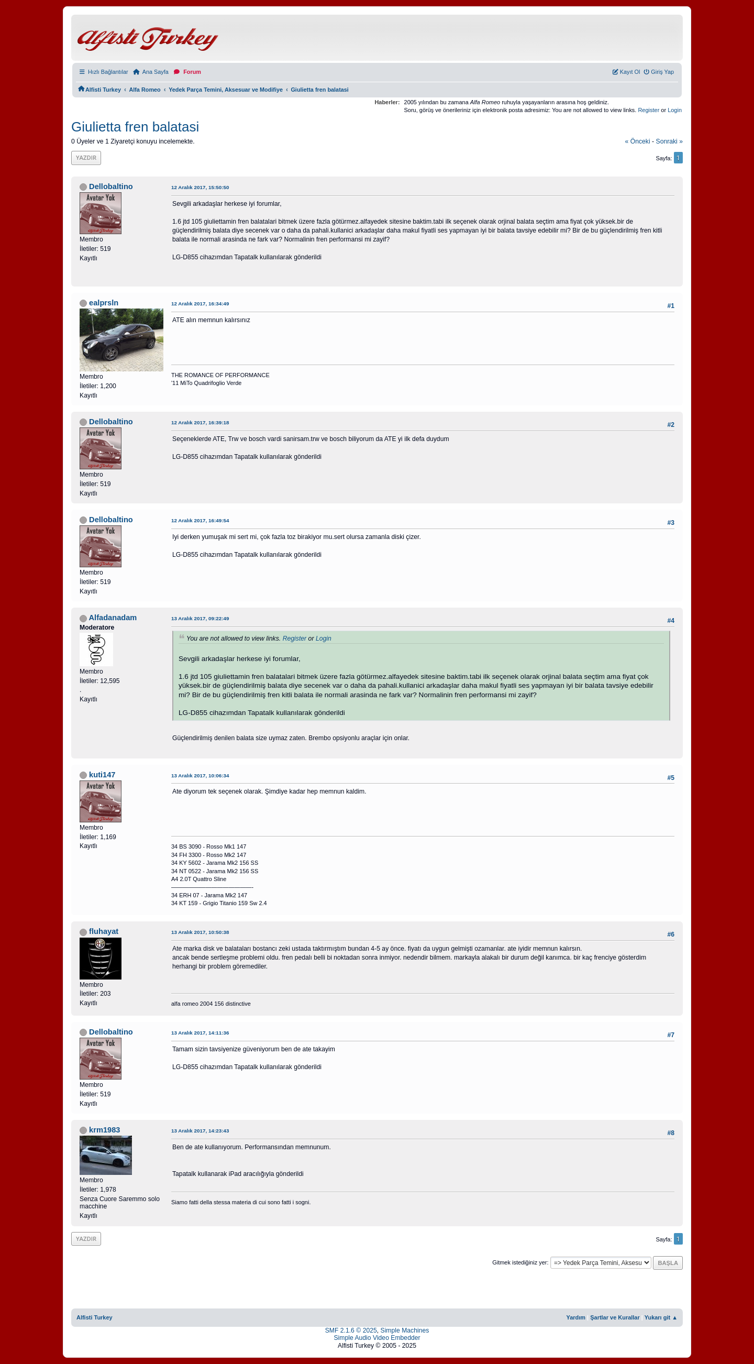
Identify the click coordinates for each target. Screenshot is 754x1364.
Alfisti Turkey (94, 1317)
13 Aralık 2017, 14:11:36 (200, 1033)
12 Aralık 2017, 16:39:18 (200, 422)
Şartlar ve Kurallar (615, 1317)
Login (675, 110)
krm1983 (104, 1130)
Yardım (575, 1317)
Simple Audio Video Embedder (377, 1337)
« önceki (637, 141)
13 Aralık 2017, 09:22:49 (200, 618)
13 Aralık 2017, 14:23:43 (200, 1131)
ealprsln (103, 303)
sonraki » (669, 141)
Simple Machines (405, 1330)
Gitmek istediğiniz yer (519, 1262)
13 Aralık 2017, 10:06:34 (200, 775)
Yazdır (86, 157)
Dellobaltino (111, 186)
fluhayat (103, 931)
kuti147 (102, 775)
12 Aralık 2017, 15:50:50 (200, 187)
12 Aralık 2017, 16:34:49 (200, 303)
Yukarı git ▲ (661, 1317)
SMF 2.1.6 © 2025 (351, 1330)
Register (648, 110)
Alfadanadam (113, 617)
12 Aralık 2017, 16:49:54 (200, 520)
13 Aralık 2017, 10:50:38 (200, 932)
